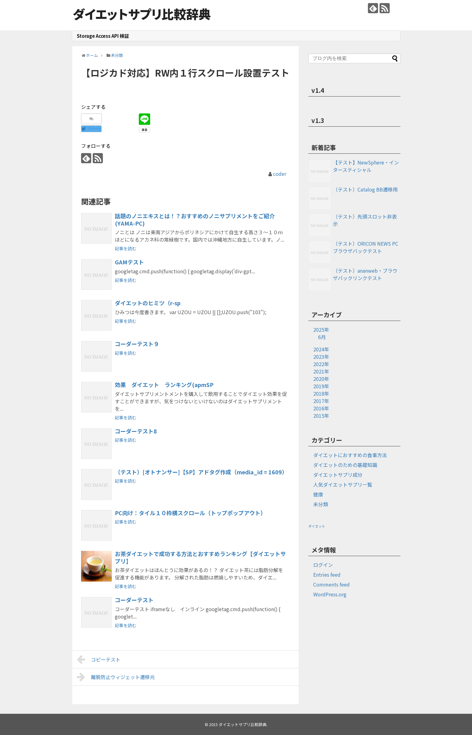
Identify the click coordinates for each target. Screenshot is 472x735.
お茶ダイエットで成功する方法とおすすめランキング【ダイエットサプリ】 (200, 557)
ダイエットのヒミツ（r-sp (148, 303)
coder (279, 173)
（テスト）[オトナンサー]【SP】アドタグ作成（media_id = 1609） (201, 472)
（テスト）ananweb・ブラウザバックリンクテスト (365, 274)
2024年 (321, 349)
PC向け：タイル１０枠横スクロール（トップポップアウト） (190, 513)
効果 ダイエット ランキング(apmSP (164, 385)
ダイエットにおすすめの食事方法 (350, 455)
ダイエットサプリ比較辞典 (142, 14)
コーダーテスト (134, 600)
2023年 (321, 356)
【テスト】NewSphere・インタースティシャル (366, 166)
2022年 (321, 364)
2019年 (321, 386)
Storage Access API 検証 (103, 36)
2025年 (321, 329)
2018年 (321, 393)
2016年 (321, 408)
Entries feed (327, 574)
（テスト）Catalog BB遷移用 (365, 189)
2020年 (321, 378)
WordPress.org (329, 594)
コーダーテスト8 (136, 431)
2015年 (321, 415)
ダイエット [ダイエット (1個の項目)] (316, 526)
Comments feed (331, 584)
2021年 (321, 371)
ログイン (323, 564)
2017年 (321, 401)
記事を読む (125, 248)
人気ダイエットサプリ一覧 (342, 484)
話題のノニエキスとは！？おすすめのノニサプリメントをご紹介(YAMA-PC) (195, 219)
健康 (318, 494)
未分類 (320, 504)
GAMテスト (129, 262)
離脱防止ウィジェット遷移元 (116, 677)
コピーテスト (99, 659)
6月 (322, 337)
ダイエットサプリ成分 (337, 474)
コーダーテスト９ (137, 344)
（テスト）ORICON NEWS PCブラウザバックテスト (365, 247)
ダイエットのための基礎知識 (345, 464)
